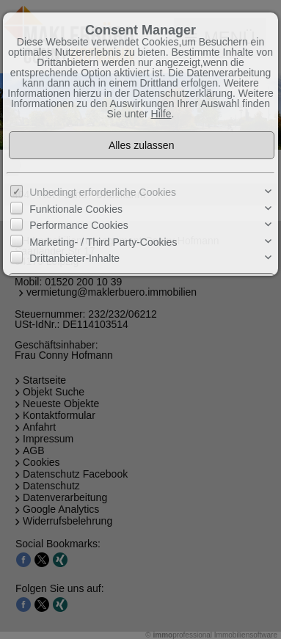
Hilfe (161, 114)
